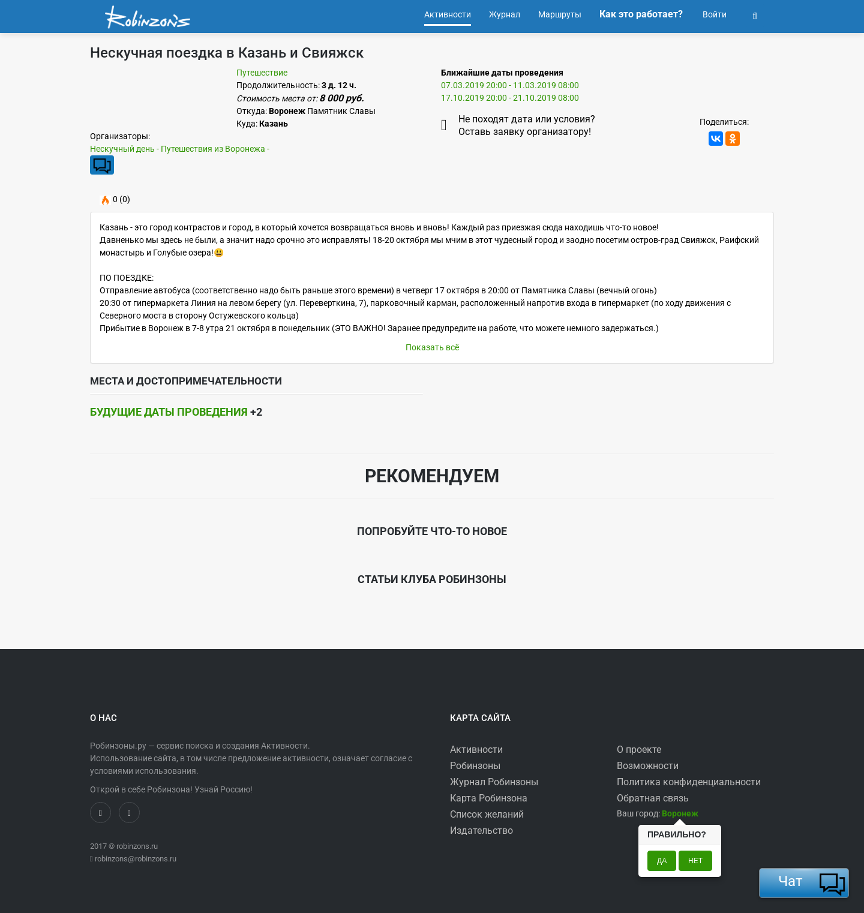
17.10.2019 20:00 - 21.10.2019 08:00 (510, 98)
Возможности (648, 765)
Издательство (481, 830)
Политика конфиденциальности (689, 782)
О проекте (639, 749)
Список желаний (487, 814)
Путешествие (261, 72)
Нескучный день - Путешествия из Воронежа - (179, 149)
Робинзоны (475, 765)
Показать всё (432, 347)
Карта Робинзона (488, 798)
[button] (755, 14)
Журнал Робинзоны (494, 782)
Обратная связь (653, 798)
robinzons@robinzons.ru (135, 858)
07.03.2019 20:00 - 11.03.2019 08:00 (510, 85)
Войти (714, 14)
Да (662, 861)
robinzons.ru (137, 846)
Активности (476, 749)
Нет (695, 861)
